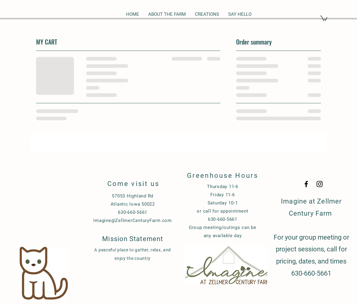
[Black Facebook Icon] (306, 184)
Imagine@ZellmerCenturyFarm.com (132, 220)
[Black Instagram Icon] (319, 184)
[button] (323, 18)
